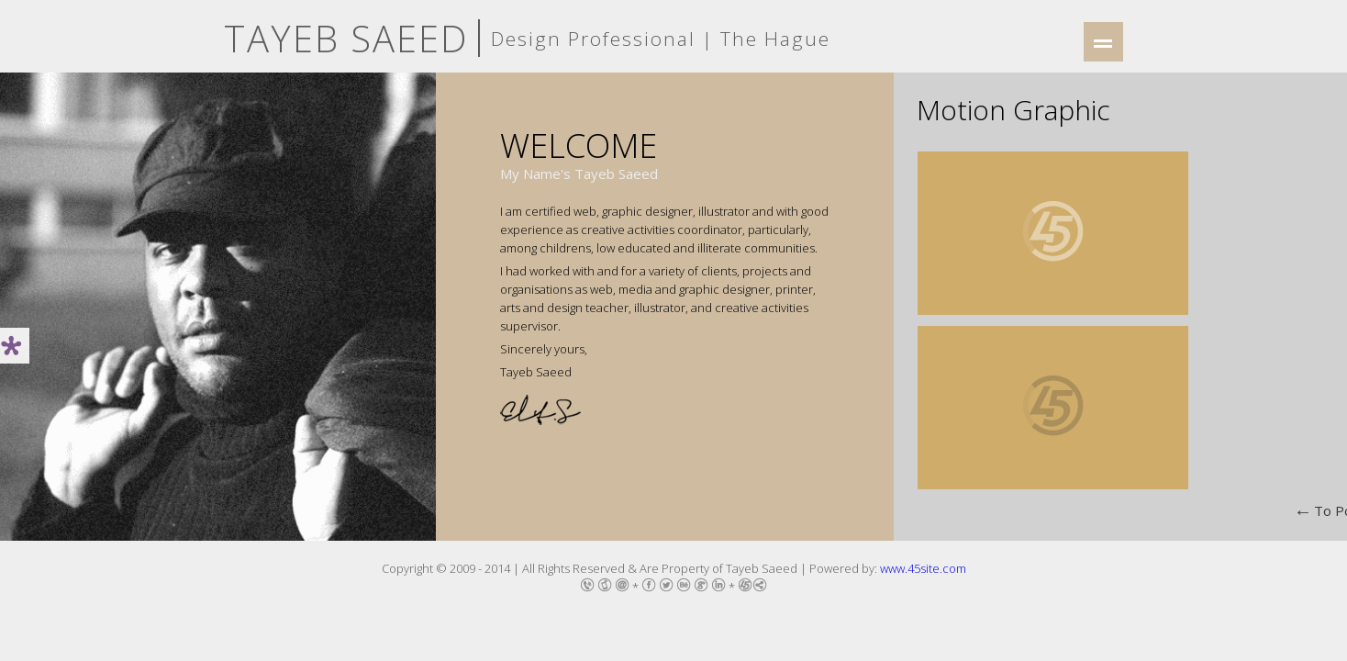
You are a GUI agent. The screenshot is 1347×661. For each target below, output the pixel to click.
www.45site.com (923, 568)
